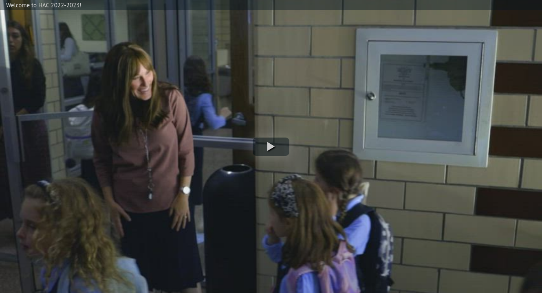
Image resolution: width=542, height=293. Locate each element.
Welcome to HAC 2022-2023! (44, 5)
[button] (271, 147)
